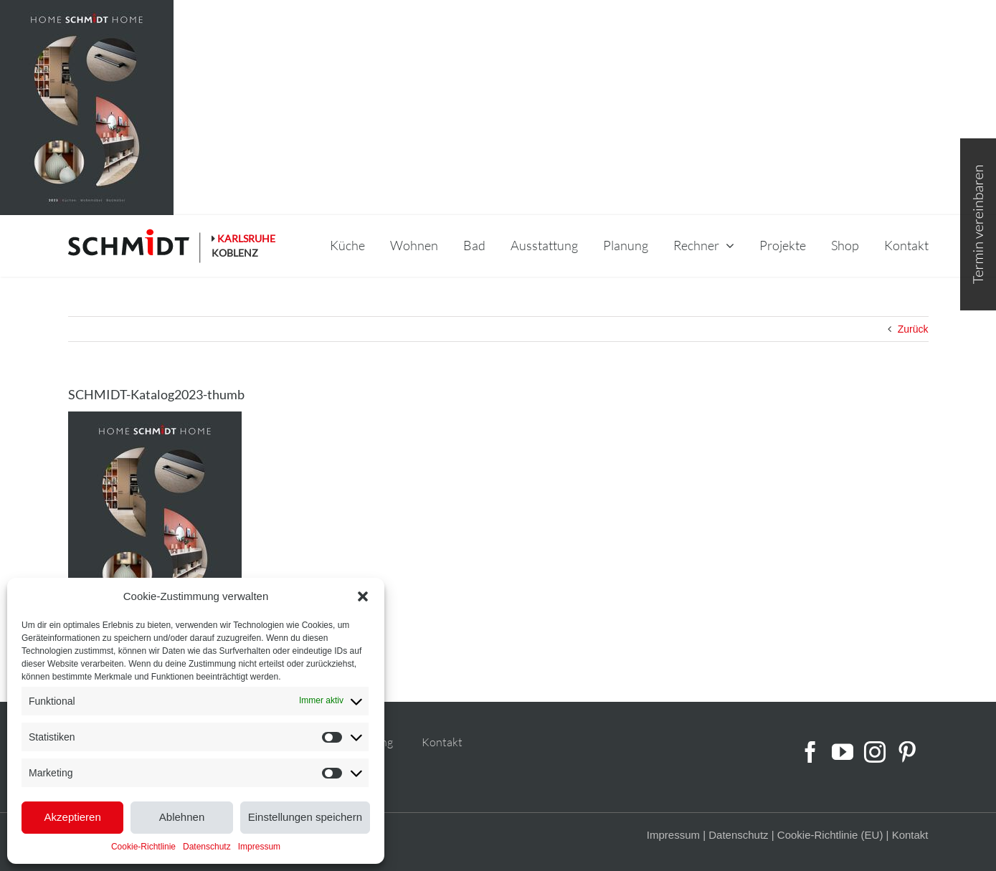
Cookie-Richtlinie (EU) (830, 835)
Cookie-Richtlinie (143, 847)
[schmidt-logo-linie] (134, 246)
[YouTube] (842, 752)
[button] (363, 596)
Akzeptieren (72, 817)
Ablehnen (181, 817)
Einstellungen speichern (305, 817)
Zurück (913, 329)
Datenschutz (207, 847)
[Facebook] (810, 752)
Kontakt (442, 742)
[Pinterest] (907, 752)
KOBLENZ (235, 253)
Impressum (259, 847)
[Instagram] (875, 752)
